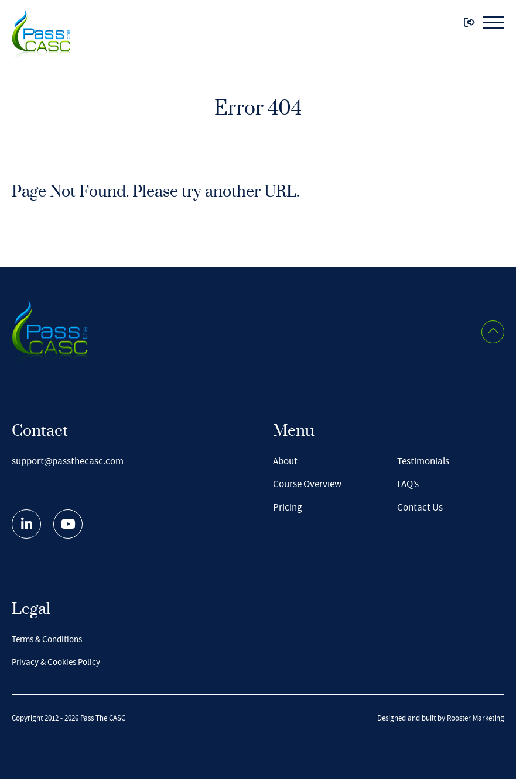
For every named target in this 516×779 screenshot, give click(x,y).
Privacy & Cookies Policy (56, 661)
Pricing (287, 507)
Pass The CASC (102, 718)
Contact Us (420, 507)
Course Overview (307, 483)
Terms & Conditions (47, 638)
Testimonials (423, 460)
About (285, 460)
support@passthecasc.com (68, 460)
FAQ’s (408, 483)
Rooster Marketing (475, 718)
